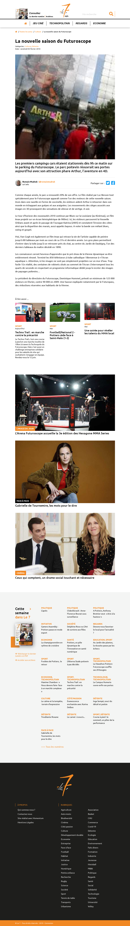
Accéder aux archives (25, 660)
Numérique (66, 868)
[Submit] (111, 14)
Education (92, 839)
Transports (66, 902)
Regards (81, 23)
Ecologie (92, 835)
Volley (91, 906)
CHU (90, 818)
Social (90, 885)
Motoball (92, 864)
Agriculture (66, 809)
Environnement (95, 843)
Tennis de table (68, 898)
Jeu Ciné (38, 23)
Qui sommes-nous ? (26, 809)
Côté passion (67, 826)
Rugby (64, 881)
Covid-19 (92, 826)
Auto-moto (66, 814)
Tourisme (92, 898)
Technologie (93, 893)
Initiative (65, 860)
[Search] (98, 14)
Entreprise (66, 843)
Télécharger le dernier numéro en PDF (25, 655)
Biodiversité (66, 818)
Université (92, 902)
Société (64, 889)
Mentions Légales (26, 822)
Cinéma (64, 822)
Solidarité (92, 889)
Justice (64, 864)
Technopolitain (59, 23)
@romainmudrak (47, 181)
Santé (90, 881)
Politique (92, 872)
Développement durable (72, 835)
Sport (18, 326)
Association (93, 809)
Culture (38, 31)
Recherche (66, 877)
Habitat (64, 856)
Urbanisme (66, 906)
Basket (91, 814)
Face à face (66, 847)
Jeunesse (92, 860)
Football (65, 851)
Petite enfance (68, 872)
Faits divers (93, 847)
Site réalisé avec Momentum (31, 818)
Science (64, 885)
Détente (35, 46)
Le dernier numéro (36, 16)
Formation (92, 851)
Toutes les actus (26, 31)
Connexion (49, 923)
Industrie (92, 856)
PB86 (90, 868)
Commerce (93, 822)
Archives (49, 16)
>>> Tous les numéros (52, 746)
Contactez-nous (25, 814)
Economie (99, 23)
